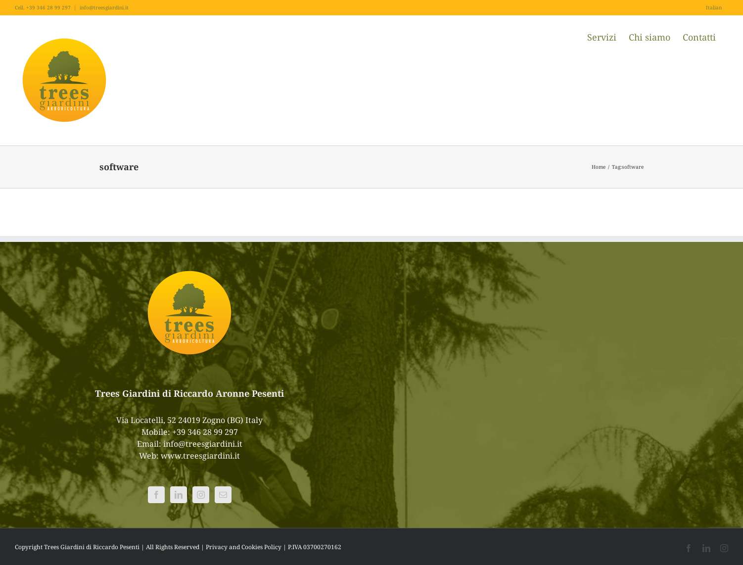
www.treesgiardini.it (200, 455)
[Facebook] (156, 494)
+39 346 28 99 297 (205, 431)
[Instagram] (200, 494)
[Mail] (223, 494)
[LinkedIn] (178, 494)
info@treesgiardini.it (104, 7)
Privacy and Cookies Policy (243, 547)
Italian (714, 7)
